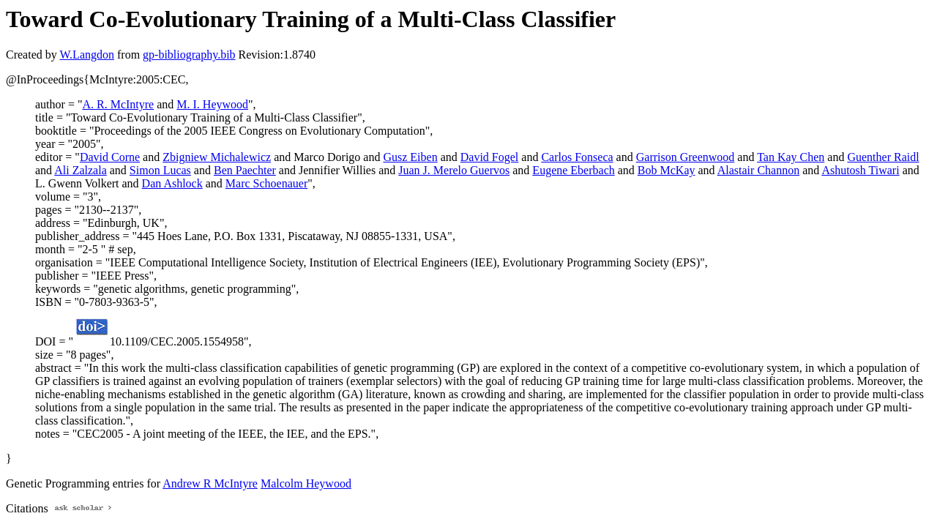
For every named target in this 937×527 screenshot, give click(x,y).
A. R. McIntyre (118, 104)
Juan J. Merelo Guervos (453, 170)
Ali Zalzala (80, 170)
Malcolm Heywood (306, 483)
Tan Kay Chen (790, 157)
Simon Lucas (160, 170)
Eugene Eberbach (573, 170)
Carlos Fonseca (577, 157)
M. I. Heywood (212, 104)
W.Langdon (86, 54)
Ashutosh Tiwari (860, 170)
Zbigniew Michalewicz (217, 157)
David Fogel (489, 157)
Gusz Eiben (410, 157)
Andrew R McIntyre (210, 483)
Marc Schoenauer (266, 183)
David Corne (110, 157)
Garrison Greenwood (685, 157)
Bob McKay (666, 170)
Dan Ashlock (172, 183)
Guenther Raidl (883, 157)
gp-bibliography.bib (189, 54)
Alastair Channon (758, 170)
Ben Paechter (245, 170)
